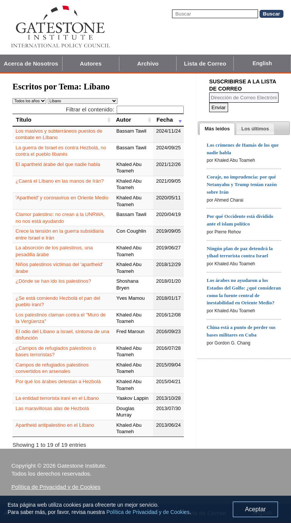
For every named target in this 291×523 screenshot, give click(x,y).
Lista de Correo (205, 63)
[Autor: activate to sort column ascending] (133, 120)
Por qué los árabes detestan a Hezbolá (58, 381)
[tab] (217, 129)
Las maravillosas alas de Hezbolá (52, 408)
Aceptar (255, 509)
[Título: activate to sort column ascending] (63, 120)
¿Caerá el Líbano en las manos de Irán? (60, 181)
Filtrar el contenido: (125, 109)
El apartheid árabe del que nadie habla (58, 164)
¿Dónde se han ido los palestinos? (53, 281)
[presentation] (217, 129)
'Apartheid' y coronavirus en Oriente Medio (62, 197)
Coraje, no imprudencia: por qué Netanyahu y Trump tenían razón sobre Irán (242, 184)
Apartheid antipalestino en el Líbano (55, 425)
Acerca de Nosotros (31, 63)
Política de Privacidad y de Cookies (55, 487)
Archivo (148, 63)
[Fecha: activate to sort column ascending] (168, 120)
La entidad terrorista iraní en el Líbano (57, 398)
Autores (91, 63)
